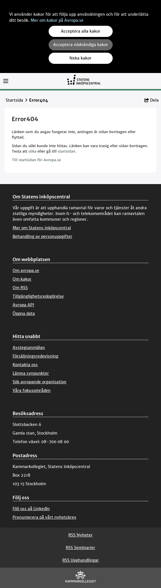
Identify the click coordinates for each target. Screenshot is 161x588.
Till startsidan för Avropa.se (36, 159)
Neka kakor (80, 58)
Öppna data (24, 313)
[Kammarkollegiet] (80, 577)
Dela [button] (151, 100)
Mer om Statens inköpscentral (42, 227)
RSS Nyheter (80, 535)
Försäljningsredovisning (35, 356)
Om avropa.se (26, 270)
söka (32, 151)
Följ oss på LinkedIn (31, 508)
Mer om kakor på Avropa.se (57, 20)
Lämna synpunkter (31, 373)
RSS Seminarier (80, 547)
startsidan (66, 151)
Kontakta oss (25, 364)
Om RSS (20, 287)
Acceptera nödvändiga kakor (80, 44)
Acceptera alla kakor (80, 31)
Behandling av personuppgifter (42, 236)
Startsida (14, 100)
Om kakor (22, 279)
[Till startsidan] (83, 82)
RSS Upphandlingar (80, 560)
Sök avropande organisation (39, 381)
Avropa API (23, 304)
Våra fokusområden (32, 390)
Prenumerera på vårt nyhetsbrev (44, 517)
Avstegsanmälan (29, 347)
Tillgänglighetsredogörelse (38, 296)
